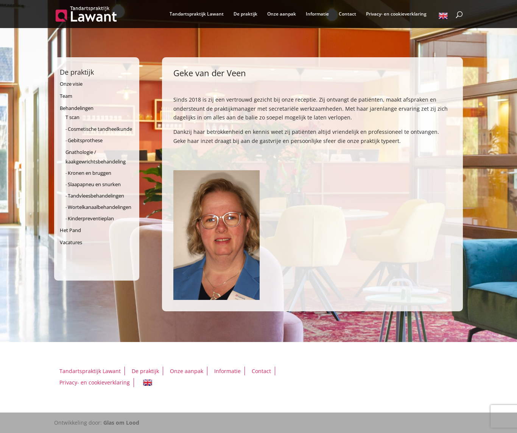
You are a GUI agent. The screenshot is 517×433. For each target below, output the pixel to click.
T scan (72, 117)
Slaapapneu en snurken (94, 184)
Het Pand (70, 230)
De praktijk (245, 14)
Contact (347, 14)
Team (66, 96)
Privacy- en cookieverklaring (396, 14)
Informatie (317, 14)
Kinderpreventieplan (91, 218)
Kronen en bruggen (89, 172)
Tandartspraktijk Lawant (197, 14)
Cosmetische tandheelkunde (100, 129)
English (443, 17)
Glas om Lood (121, 422)
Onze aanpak (281, 14)
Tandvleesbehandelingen (96, 195)
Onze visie (71, 83)
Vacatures (71, 242)
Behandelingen (76, 108)
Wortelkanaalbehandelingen (99, 207)
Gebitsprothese (85, 140)
